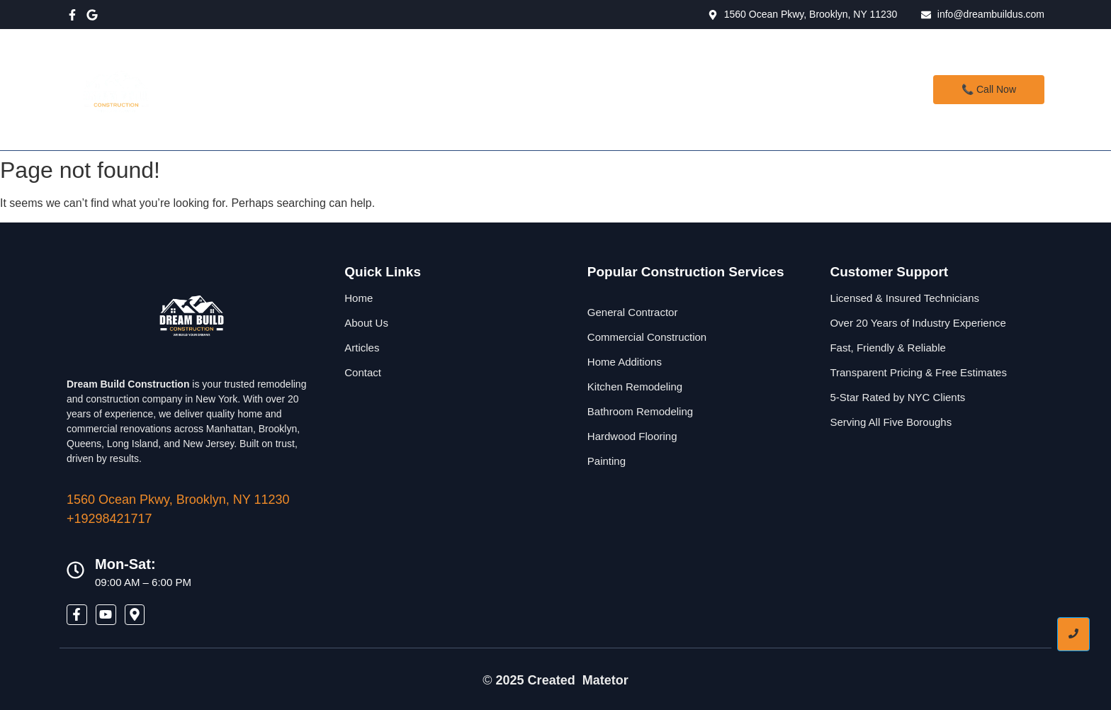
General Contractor (632, 312)
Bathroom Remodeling (640, 411)
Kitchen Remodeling (634, 387)
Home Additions (624, 362)
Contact (643, 89)
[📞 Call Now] (988, 89)
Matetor (605, 680)
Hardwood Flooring (632, 436)
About (578, 89)
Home (448, 89)
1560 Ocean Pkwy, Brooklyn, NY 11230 (178, 499)
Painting (606, 461)
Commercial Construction (646, 337)
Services (514, 89)
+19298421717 (109, 519)
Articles (361, 348)
